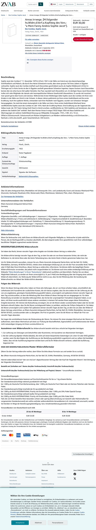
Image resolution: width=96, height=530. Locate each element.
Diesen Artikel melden (87, 126)
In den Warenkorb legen (83, 39)
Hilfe (91, 4)
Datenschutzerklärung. (23, 516)
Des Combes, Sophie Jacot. (17, 15)
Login (60, 4)
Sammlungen (18, 11)
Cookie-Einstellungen (47, 487)
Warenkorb (13, 487)
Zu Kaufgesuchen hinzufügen (83, 454)
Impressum (44, 480)
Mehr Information (7, 230)
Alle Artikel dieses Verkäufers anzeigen (38, 53)
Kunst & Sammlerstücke (52, 11)
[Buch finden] (40, 4)
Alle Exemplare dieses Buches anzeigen (40, 60)
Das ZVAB (44, 473)
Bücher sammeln (33, 11)
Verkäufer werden (89, 11)
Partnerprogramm (31, 477)
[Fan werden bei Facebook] (75, 474)
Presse (43, 477)
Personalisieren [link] (57, 523)
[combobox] (32, 4)
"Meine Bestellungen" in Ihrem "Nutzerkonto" (25, 272)
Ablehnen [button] (38, 523)
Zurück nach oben (48, 464)
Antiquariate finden (71, 11)
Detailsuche (5, 11)
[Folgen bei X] (75, 479)
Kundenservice (61, 477)
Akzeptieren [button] (20, 523)
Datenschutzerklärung (47, 484)
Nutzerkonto (70, 4)
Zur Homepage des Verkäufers (12, 196)
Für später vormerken (32, 39)
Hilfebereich (60, 473)
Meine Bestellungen (15, 484)
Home (3, 15)
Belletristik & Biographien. (29, 176)
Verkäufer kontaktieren (9, 126)
